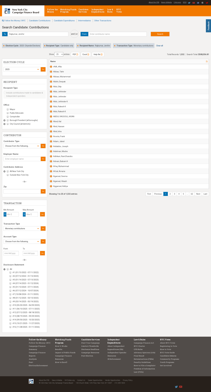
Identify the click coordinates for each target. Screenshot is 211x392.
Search (160, 34)
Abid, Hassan (55, 191)
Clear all (159, 46)
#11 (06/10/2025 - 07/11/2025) (26, 309)
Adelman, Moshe (57, 243)
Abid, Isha (54, 201)
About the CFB (154, 2)
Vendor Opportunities (112, 380)
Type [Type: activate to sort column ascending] (190, 61)
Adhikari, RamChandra (59, 253)
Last (205, 328)
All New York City (17, 171)
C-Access (177, 2)
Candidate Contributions (39, 20)
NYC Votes (119, 10)
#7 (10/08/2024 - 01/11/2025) (26, 294)
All (11, 269)
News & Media (166, 2)
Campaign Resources (90, 352)
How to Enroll (61, 362)
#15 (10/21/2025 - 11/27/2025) (26, 323)
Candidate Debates (168, 356)
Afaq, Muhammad (58, 274)
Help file (98, 54)
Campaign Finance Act (144, 343)
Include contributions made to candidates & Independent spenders (23, 94)
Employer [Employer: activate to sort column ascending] (132, 61)
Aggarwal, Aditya (57, 315)
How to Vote (165, 349)
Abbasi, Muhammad (59, 87)
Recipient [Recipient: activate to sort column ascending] (105, 61)
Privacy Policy (128, 380)
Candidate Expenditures (64, 20)
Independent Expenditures (98, 10)
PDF (75, 54)
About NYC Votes (167, 343)
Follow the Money (52, 10)
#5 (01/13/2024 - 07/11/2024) (26, 287)
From (5, 249)
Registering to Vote (168, 346)
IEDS (184, 2)
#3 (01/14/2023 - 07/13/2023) (26, 280)
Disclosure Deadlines (90, 349)
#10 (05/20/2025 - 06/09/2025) (26, 305)
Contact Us (81, 380)
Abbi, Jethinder (56, 118)
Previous (158, 328)
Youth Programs (167, 362)
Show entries (59, 54)
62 (192, 328)
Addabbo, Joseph (57, 232)
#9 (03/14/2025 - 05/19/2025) (26, 301)
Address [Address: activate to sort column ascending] (76, 61)
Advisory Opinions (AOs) (144, 352)
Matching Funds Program (68, 10)
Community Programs (169, 359)
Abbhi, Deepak (56, 98)
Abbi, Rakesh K (56, 150)
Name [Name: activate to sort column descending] (53, 61)
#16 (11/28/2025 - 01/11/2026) (26, 327)
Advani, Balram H (57, 264)
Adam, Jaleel (55, 222)
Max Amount (28, 210)
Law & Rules (110, 10)
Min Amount (8, 210)
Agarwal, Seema (57, 295)
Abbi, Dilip (54, 108)
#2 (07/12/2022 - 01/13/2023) (26, 276)
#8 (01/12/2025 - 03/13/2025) (26, 298)
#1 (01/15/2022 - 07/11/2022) (26, 272)
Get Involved (166, 365)
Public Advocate (17, 113)
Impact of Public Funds (65, 352)
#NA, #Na (54, 67)
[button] (22, 69)
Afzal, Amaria (56, 284)
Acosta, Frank (56, 212)
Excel (86, 54)
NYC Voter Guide (167, 352)
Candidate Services (83, 10)
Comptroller (15, 117)
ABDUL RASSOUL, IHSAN (58, 171)
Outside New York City (19, 175)
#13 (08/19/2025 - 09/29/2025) (26, 316)
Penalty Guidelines (142, 362)
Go (43, 69)
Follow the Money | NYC (15, 20)
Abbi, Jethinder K (57, 139)
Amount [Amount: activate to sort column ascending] (179, 61)
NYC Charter (139, 346)
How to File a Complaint (144, 365)
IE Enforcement (114, 359)
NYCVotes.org (70, 380)
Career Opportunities (95, 380)
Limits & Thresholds (90, 346)
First (149, 328)
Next (198, 328)
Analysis (33, 359)
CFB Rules (138, 349)
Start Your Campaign (90, 343)
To (24, 249)
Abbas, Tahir (55, 77)
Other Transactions (102, 20)
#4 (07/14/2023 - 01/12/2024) (26, 283)
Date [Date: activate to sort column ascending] (165, 61)
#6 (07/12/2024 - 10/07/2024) (26, 291)
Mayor (12, 109)
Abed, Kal (54, 181)
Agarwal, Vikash (57, 305)
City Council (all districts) (20, 124)
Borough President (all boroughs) (24, 120)
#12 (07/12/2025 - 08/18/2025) (26, 312)
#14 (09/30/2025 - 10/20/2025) (26, 320)
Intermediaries (84, 20)
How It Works (61, 346)
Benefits (58, 349)
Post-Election (87, 356)
